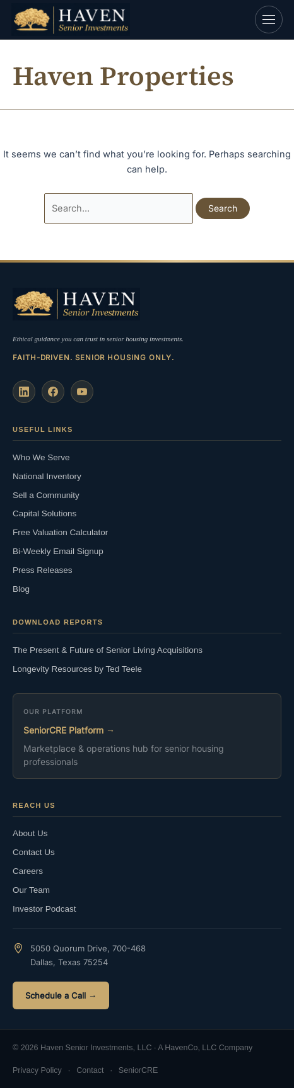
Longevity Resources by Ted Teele (77, 669)
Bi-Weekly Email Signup (58, 551)
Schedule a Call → (61, 995)
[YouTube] (82, 391)
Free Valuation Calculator (60, 532)
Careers (28, 871)
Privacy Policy (37, 1070)
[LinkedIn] (24, 391)
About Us (30, 833)
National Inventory (47, 476)
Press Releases (43, 570)
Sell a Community (46, 495)
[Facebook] (53, 391)
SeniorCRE (138, 1070)
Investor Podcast (44, 909)
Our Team (31, 890)
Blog (21, 589)
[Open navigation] (269, 19)
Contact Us (34, 852)
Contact (89, 1070)
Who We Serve (41, 457)
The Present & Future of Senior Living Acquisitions (108, 650)
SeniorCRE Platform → (69, 730)
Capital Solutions (44, 513)
